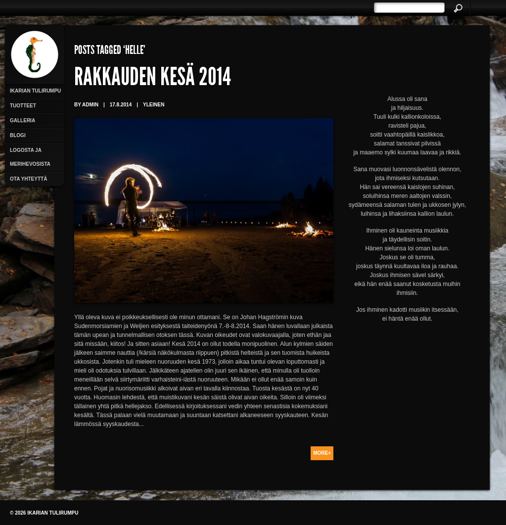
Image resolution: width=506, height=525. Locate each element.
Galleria (22, 120)
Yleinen (153, 104)
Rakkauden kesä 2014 (152, 79)
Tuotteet (23, 105)
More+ (322, 453)
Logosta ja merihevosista (30, 157)
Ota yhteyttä (28, 179)
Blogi (18, 135)
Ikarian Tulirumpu (35, 91)
